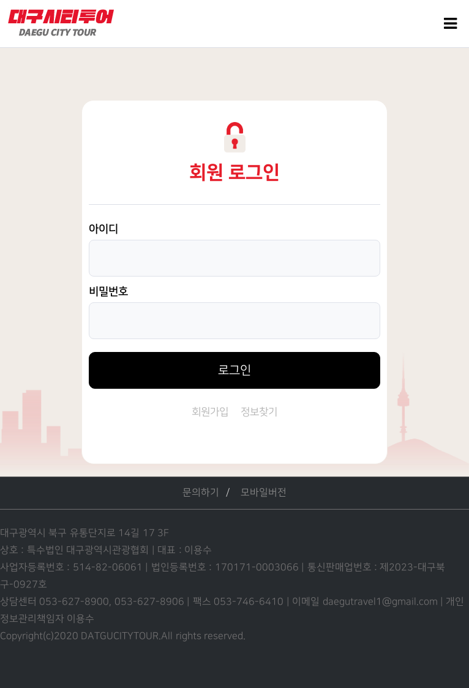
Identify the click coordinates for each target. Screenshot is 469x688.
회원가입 (210, 412)
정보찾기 (259, 412)
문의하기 (200, 492)
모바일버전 (264, 492)
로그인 (234, 370)
